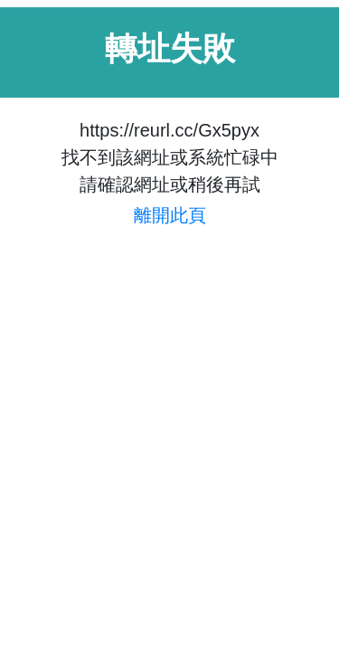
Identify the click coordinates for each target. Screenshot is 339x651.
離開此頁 (170, 215)
